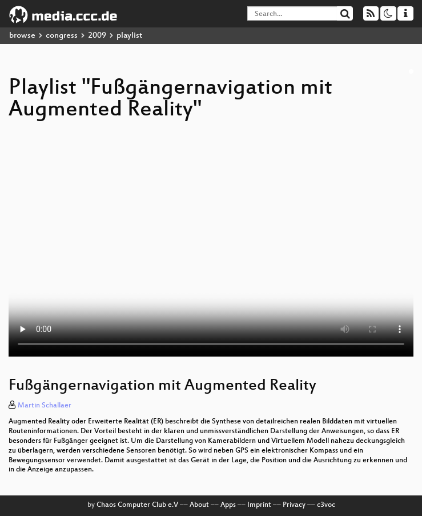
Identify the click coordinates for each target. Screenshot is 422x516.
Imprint (259, 505)
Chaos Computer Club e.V (137, 505)
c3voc (326, 505)
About (199, 505)
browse (22, 36)
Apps (228, 505)
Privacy (294, 505)
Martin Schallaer (44, 406)
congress (62, 36)
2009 (97, 36)
